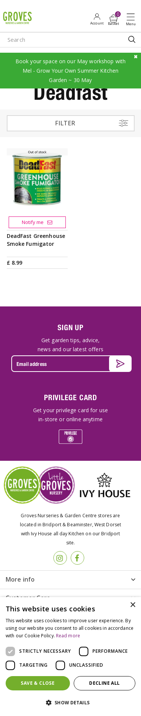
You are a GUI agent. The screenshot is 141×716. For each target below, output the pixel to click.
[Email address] (70, 363)
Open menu (132, 19)
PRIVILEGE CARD (70, 397)
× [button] (132, 605)
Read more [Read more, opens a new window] (68, 635)
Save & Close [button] (38, 683)
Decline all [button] (104, 683)
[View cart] (113, 18)
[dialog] (70, 656)
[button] (70, 702)
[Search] (56, 39)
